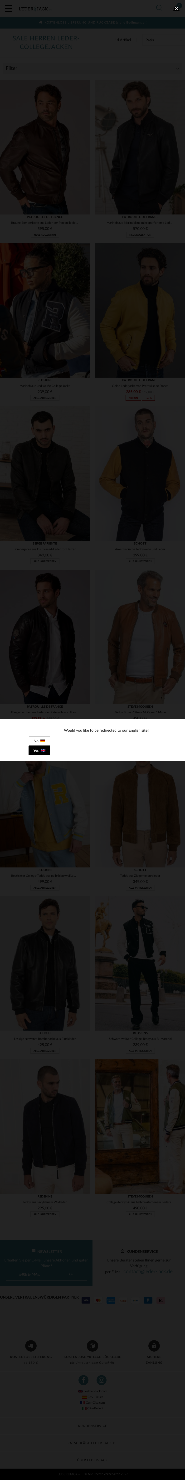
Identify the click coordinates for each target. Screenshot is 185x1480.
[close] (176, 8)
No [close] (39, 741)
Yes (39, 750)
